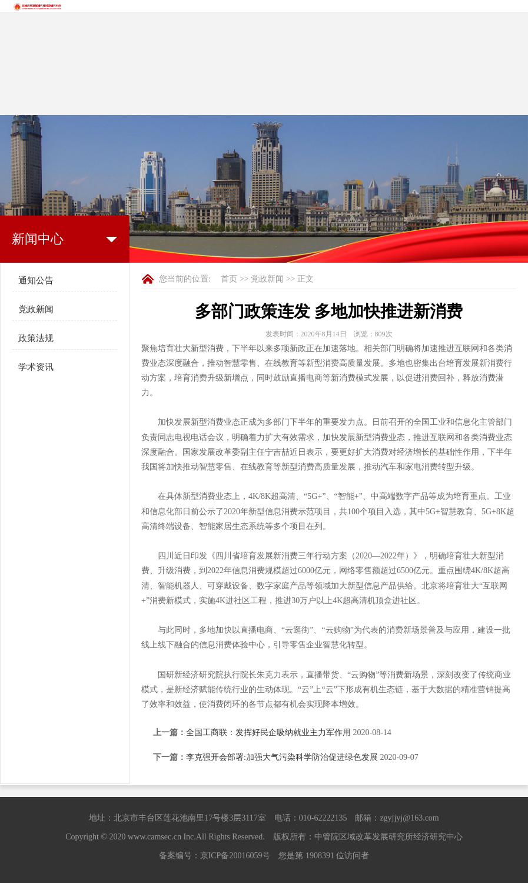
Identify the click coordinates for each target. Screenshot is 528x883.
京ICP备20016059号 (235, 855)
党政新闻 (36, 309)
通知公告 (36, 280)
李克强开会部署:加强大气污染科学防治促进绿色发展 (282, 757)
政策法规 (36, 338)
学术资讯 (36, 367)
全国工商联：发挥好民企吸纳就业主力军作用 (268, 732)
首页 (229, 279)
